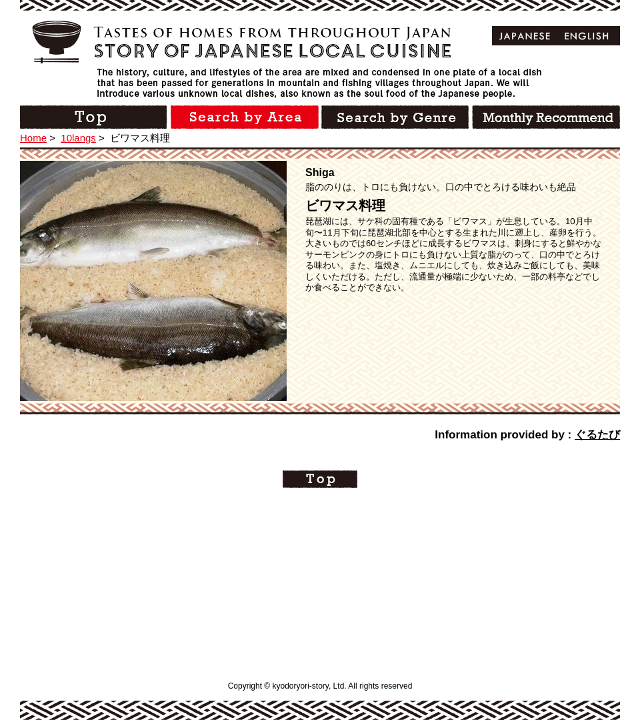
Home (33, 137)
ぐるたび (597, 434)
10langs (78, 137)
